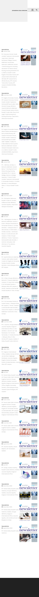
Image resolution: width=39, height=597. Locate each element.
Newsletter (5, 49)
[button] (32, 10)
